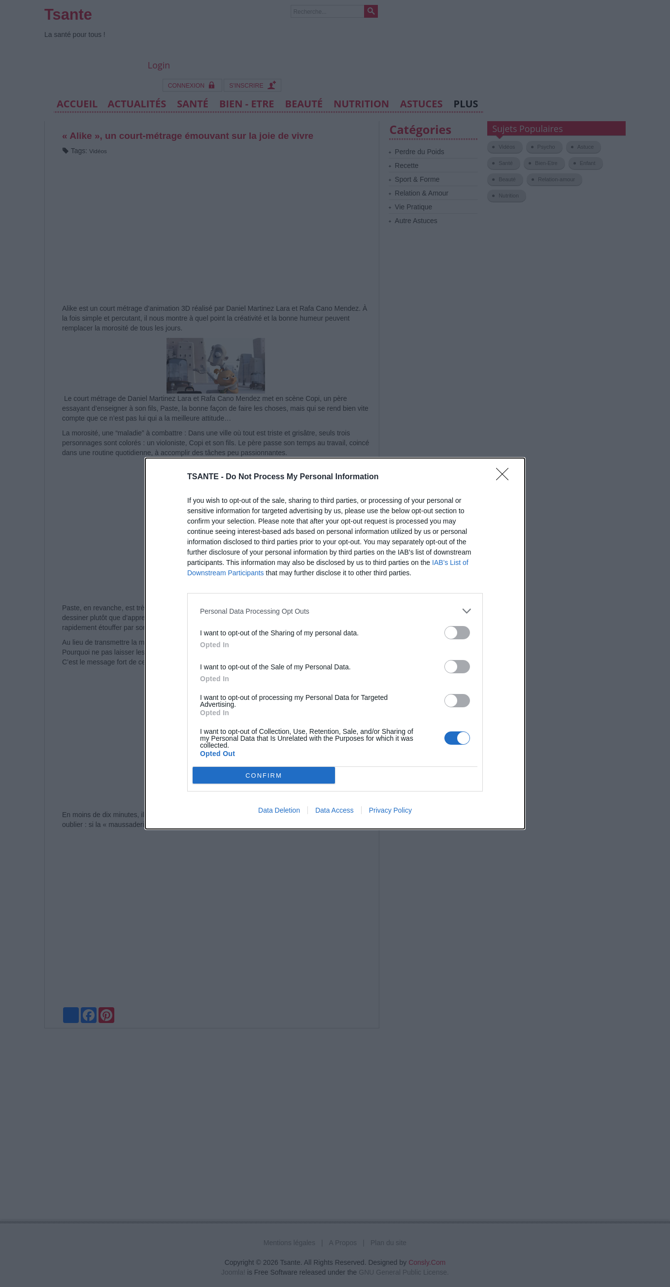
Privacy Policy (390, 810)
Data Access (334, 810)
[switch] (457, 632)
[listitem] (335, 611)
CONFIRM (263, 775)
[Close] (505, 477)
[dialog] (335, 643)
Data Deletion (279, 810)
